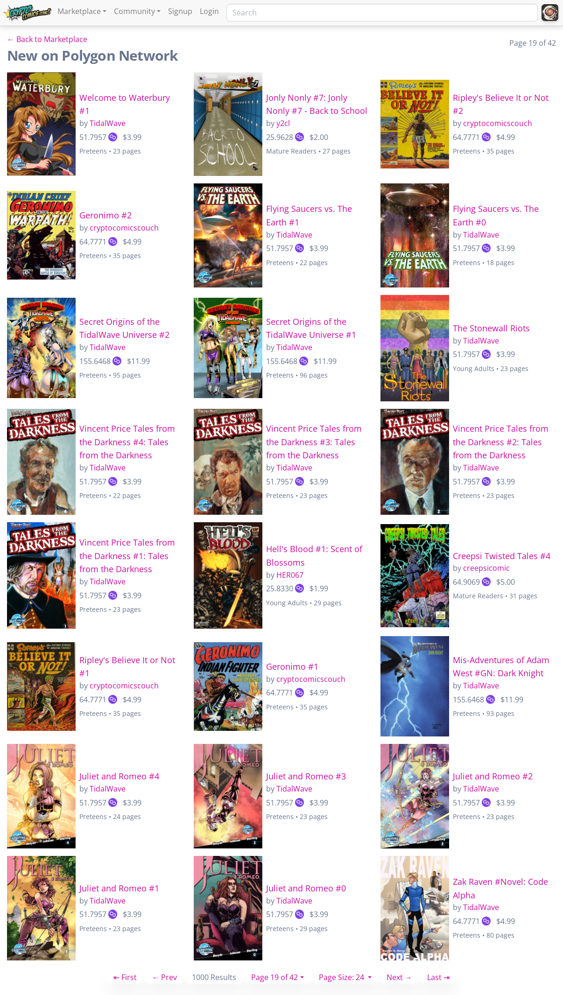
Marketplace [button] (79, 11)
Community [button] (134, 11)
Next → (399, 977)
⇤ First (125, 977)
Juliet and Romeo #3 (306, 776)
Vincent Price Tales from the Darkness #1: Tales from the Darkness (127, 556)
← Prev (164, 977)
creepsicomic (486, 568)
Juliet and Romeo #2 (493, 776)
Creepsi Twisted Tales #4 (501, 555)
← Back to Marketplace (47, 39)
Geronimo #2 (105, 215)
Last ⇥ (438, 977)
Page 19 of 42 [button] (274, 977)
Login (209, 11)
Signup (180, 11)
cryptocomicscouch (497, 123)
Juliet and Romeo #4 (119, 776)
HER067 (289, 575)
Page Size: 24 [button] (342, 977)
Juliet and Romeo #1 (119, 888)
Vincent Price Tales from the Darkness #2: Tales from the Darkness (501, 442)
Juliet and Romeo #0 (306, 888)
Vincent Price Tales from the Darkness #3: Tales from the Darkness (314, 442)
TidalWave (108, 123)
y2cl (283, 123)
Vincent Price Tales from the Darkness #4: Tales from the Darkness (127, 442)
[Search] (382, 12)
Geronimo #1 (292, 666)
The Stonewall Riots (491, 328)
